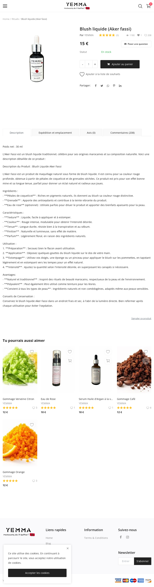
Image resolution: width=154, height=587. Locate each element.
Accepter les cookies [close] (37, 573)
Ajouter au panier (120, 64)
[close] (67, 548)
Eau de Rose (48, 399)
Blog (48, 543)
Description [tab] (17, 132)
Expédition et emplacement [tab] (55, 132)
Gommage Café (126, 399)
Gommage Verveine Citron (18, 399)
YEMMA (89, 35)
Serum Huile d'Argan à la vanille (96, 399)
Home (6, 19)
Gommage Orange (14, 472)
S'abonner (143, 561)
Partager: (85, 85)
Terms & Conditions (96, 538)
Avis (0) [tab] (91, 132)
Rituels (15, 19)
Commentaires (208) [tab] (122, 132)
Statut (83, 52)
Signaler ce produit (141, 318)
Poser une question (136, 43)
